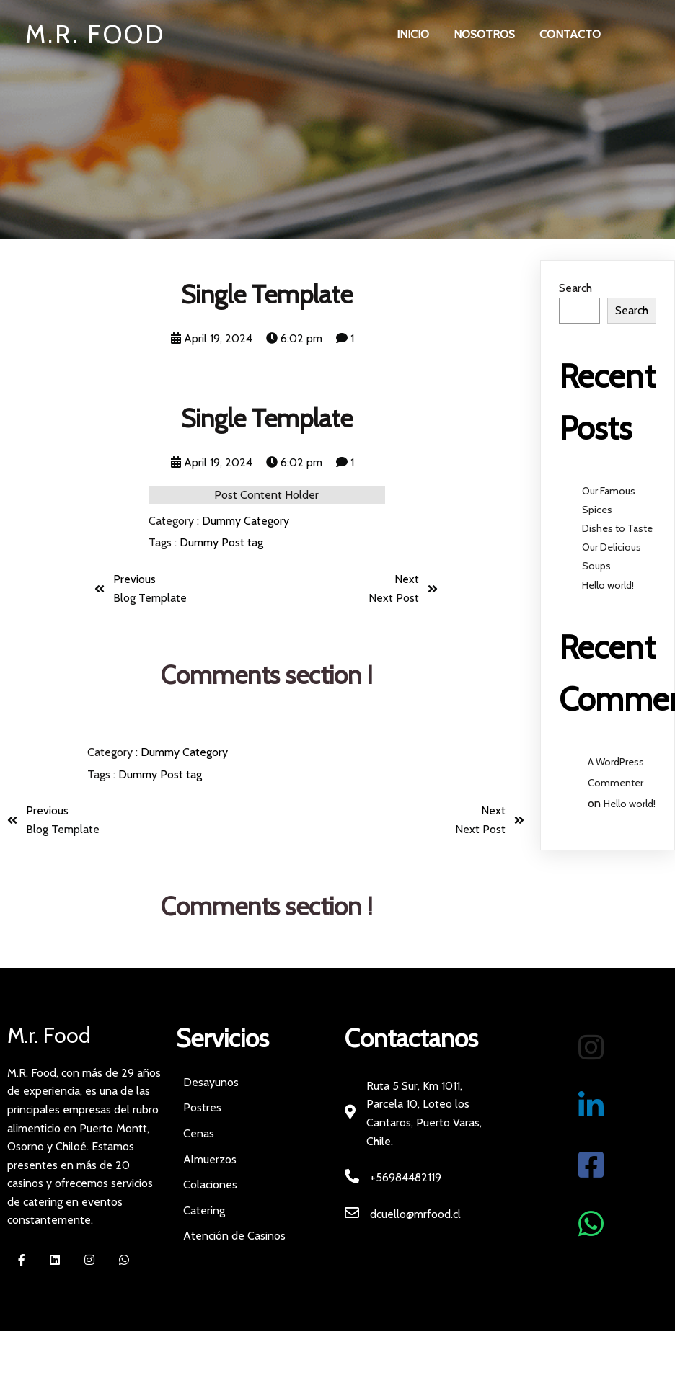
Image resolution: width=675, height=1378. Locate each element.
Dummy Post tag (221, 542)
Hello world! (608, 585)
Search (575, 288)
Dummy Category (245, 521)
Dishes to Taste (617, 528)
